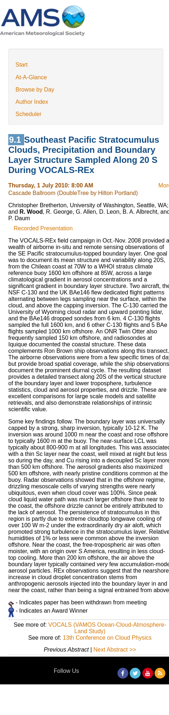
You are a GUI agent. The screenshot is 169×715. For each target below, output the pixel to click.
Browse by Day (34, 89)
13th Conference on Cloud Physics (107, 638)
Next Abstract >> (114, 650)
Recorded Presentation (43, 228)
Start (21, 65)
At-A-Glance (31, 77)
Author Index (31, 102)
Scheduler (28, 114)
